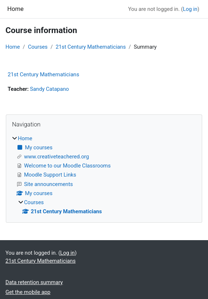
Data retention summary (34, 282)
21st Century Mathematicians (91, 47)
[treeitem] (104, 174)
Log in (190, 9)
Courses (38, 47)
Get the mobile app (27, 292)
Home (12, 47)
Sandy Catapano (49, 89)
